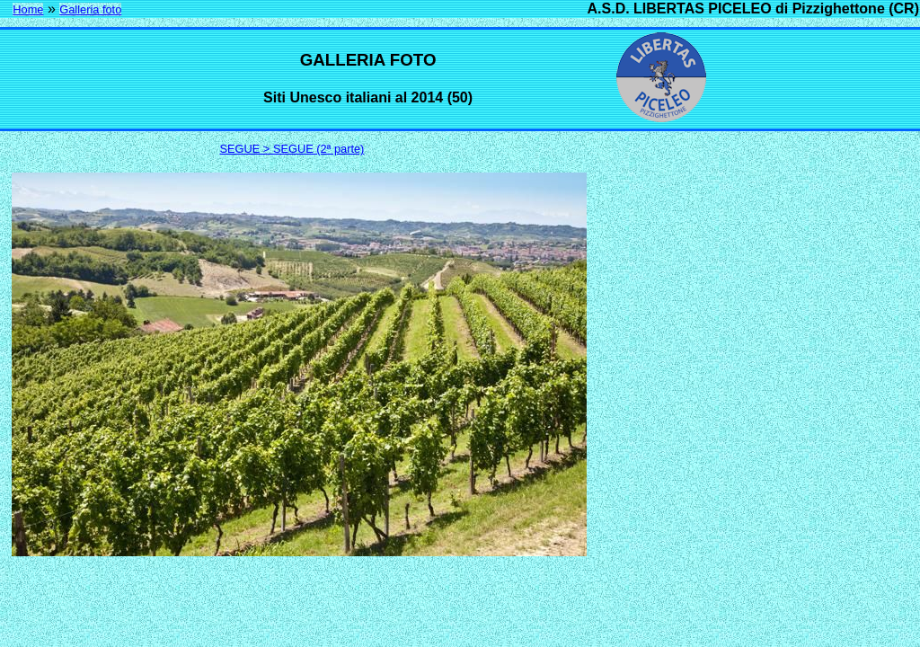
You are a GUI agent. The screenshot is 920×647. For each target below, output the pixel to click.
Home (28, 9)
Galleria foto (90, 9)
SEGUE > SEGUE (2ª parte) (292, 148)
